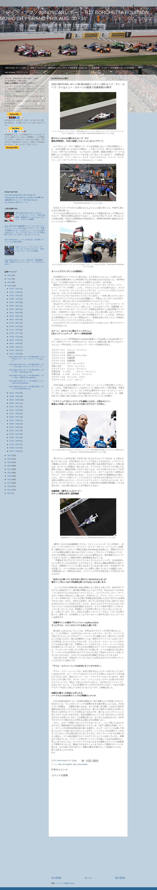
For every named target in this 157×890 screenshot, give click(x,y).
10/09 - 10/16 (14, 299)
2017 (9, 469)
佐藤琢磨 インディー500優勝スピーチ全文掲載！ (114, 68)
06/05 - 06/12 (14, 347)
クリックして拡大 (109, 133)
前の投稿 (120, 877)
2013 (9, 483)
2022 (9, 286)
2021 (9, 455)
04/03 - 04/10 (14, 410)
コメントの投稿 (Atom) (65, 883)
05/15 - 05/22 (14, 393)
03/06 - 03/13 (14, 424)
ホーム (88, 877)
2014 (9, 479)
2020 (9, 459)
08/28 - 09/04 (14, 309)
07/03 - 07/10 (14, 337)
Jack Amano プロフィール (16, 72)
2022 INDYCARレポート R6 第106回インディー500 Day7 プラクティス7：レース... (26, 365)
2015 (9, 476)
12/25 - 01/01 (14, 289)
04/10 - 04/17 (14, 407)
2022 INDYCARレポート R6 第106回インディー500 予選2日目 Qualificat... (26, 376)
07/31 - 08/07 (14, 323)
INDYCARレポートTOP (15, 68)
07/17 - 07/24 (14, 330)
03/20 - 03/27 (14, 417)
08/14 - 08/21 (14, 316)
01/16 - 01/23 (14, 444)
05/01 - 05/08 (14, 400)
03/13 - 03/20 (14, 420)
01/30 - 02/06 (14, 441)
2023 (9, 282)
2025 (9, 275)
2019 (9, 462)
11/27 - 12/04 (14, 292)
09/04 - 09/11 (14, 306)
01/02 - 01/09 (14, 451)
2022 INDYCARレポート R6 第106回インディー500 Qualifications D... (26, 388)
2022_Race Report (80, 764)
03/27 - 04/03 (14, 413)
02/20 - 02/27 (14, 431)
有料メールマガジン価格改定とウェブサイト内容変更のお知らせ (58, 68)
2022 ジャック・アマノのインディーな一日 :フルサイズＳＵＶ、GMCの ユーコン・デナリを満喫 (29, 249)
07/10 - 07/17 (14, 333)
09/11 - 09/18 (14, 302)
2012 (9, 486)
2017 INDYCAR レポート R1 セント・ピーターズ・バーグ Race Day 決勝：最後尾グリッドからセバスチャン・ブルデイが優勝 (30, 216)
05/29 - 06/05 (14, 350)
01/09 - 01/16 (14, 448)
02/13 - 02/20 (14, 434)
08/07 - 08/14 (14, 319)
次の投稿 (56, 877)
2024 (9, 279)
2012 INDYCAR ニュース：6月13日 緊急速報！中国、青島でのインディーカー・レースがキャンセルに (25, 262)
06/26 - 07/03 (14, 340)
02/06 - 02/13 (14, 437)
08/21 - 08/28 (14, 313)
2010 (9, 493)
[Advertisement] (88, 856)
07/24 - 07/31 (14, 326)
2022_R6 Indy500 (65, 764)
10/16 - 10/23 (14, 295)
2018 (9, 466)
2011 (9, 490)
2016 (9, 473)
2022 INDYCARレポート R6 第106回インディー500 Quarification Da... (26, 371)
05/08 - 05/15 (14, 396)
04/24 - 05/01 (14, 403)
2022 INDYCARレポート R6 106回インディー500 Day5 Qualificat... (26, 382)
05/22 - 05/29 (14, 354)
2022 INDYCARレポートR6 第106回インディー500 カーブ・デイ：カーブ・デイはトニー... (27, 359)
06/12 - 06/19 (14, 343)
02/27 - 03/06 (14, 427)
